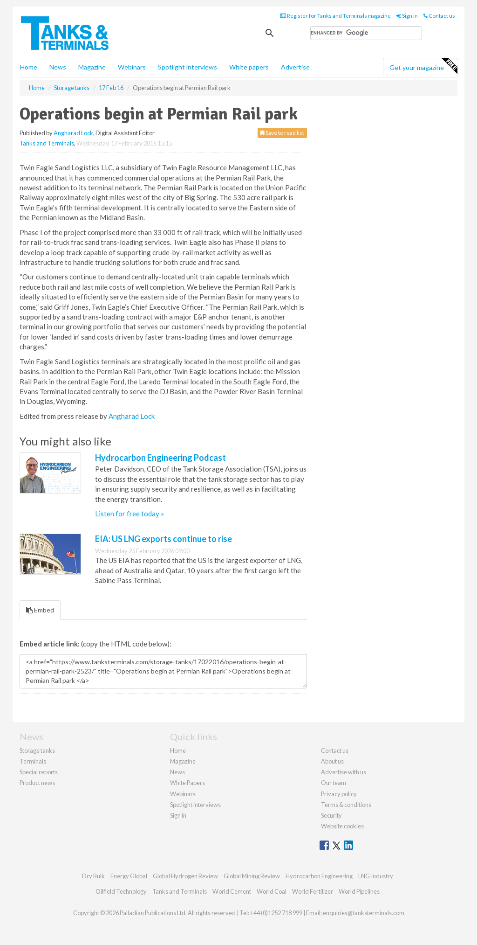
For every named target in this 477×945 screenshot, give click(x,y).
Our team (333, 782)
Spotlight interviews (187, 67)
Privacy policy (339, 794)
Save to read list (282, 132)
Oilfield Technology (121, 891)
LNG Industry (375, 876)
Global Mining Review (252, 876)
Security (331, 815)
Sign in (407, 16)
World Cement (231, 891)
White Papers (187, 782)
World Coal (271, 891)
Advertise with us (343, 772)
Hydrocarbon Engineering (319, 876)
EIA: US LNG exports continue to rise (163, 539)
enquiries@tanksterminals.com (363, 913)
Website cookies (342, 826)
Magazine (92, 67)
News (177, 772)
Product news (37, 782)
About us (332, 761)
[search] (366, 33)
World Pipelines (359, 891)
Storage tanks (37, 750)
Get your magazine (423, 66)
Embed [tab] (40, 610)
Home (28, 67)
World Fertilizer (312, 891)
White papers (249, 67)
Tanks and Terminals (47, 143)
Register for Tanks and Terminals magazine (335, 16)
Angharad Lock (73, 133)
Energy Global (128, 876)
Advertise (295, 67)
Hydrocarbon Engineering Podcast (160, 457)
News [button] (57, 67)
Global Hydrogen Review (185, 876)
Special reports (39, 772)
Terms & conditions (346, 804)
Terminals (33, 761)
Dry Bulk (93, 876)
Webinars (132, 67)
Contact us (439, 16)
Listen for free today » (129, 513)
